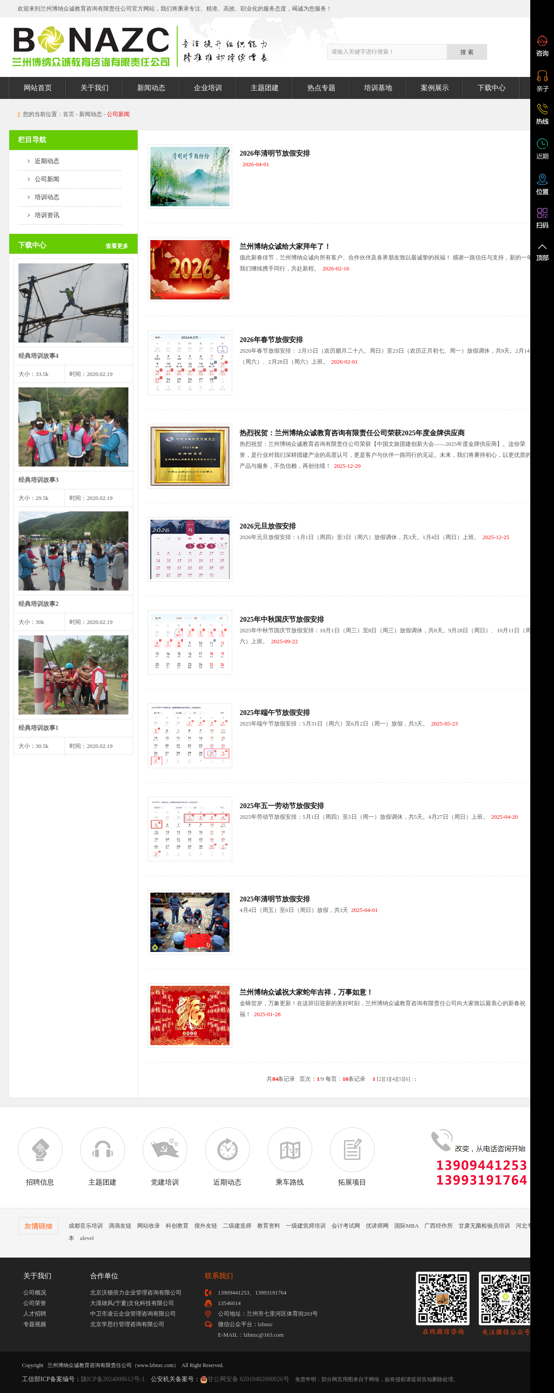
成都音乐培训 (86, 1225)
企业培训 (208, 87)
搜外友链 (205, 1225)
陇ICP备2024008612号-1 (113, 1379)
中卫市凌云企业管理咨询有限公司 (133, 1313)
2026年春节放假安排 (271, 339)
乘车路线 (290, 1156)
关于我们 (94, 87)
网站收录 (148, 1225)
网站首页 (38, 87)
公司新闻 (38, 179)
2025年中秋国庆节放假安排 (282, 619)
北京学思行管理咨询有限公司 (127, 1324)
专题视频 (34, 1324)
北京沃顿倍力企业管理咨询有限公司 (136, 1292)
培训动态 (38, 197)
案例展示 (435, 87)
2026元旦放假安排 (268, 526)
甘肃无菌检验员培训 (484, 1225)
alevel (87, 1238)
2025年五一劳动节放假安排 (282, 806)
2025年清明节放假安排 (275, 899)
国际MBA (406, 1225)
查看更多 (117, 246)
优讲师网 (377, 1225)
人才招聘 (34, 1313)
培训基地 (378, 87)
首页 (68, 114)
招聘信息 (40, 1156)
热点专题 (321, 87)
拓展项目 (352, 1156)
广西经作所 (438, 1225)
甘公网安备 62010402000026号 (248, 1379)
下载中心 (491, 87)
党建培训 (165, 1156)
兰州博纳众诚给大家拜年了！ (285, 246)
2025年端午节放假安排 (275, 712)
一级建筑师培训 (306, 1225)
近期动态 (38, 161)
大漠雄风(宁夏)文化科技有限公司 (132, 1303)
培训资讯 (38, 215)
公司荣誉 (34, 1303)
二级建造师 (237, 1225)
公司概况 (34, 1292)
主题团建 (265, 87)
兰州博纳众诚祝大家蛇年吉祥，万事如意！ (306, 992)
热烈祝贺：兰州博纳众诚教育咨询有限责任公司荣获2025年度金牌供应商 (352, 433)
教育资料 (268, 1225)
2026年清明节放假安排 (275, 153)
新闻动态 (151, 87)
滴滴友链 (120, 1225)
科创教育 (177, 1225)
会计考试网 (346, 1225)
